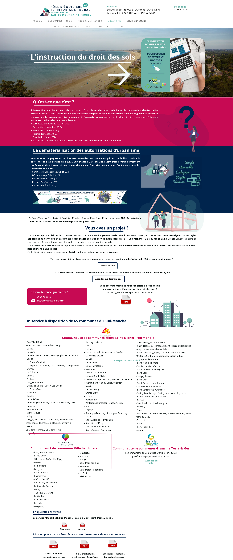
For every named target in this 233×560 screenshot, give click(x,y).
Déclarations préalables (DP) (47, 126)
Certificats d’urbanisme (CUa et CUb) (51, 123)
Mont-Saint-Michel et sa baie (72, 26)
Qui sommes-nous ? (60, 21)
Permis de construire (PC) (46, 130)
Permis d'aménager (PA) (45, 133)
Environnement (136, 21)
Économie (103, 26)
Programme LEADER (90, 21)
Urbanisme (114, 21)
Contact (119, 26)
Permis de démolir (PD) (44, 137)
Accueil (37, 21)
